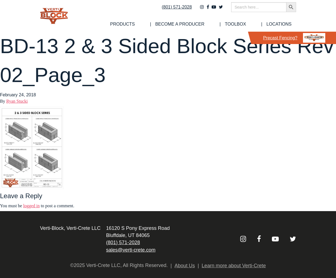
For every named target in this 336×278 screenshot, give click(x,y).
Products (159, 24)
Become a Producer (206, 24)
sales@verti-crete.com (130, 250)
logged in (31, 205)
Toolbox (250, 24)
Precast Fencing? (294, 38)
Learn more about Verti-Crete (234, 265)
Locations (283, 24)
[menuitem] (159, 24)
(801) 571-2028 (173, 10)
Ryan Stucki (17, 101)
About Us (184, 265)
